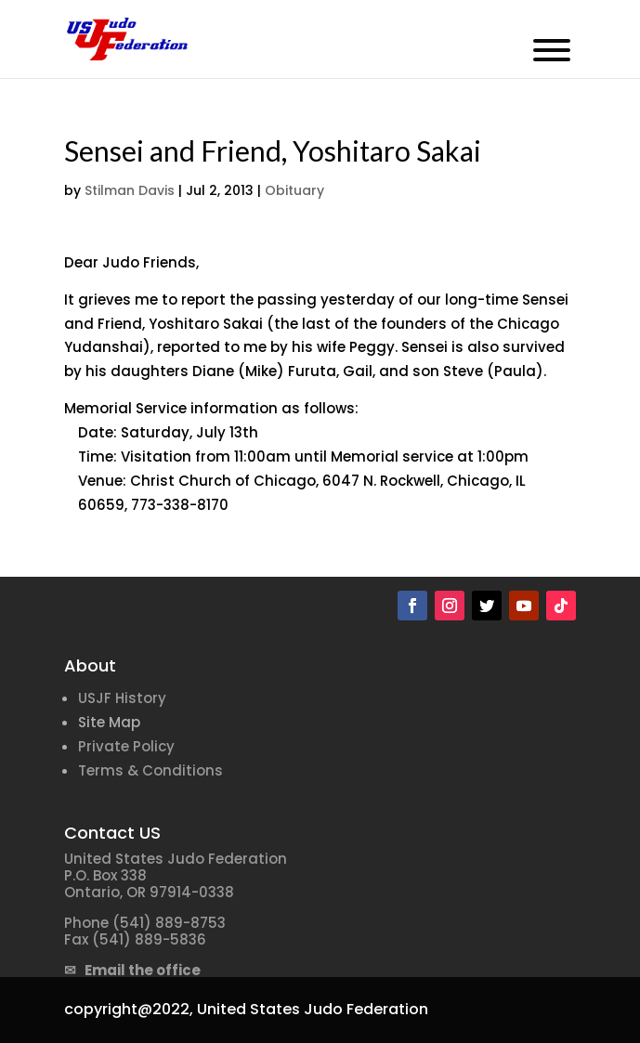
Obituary (294, 190)
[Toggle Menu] (551, 50)
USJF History (122, 698)
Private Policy (126, 746)
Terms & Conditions (150, 770)
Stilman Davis (130, 190)
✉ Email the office (132, 970)
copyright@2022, (128, 1009)
